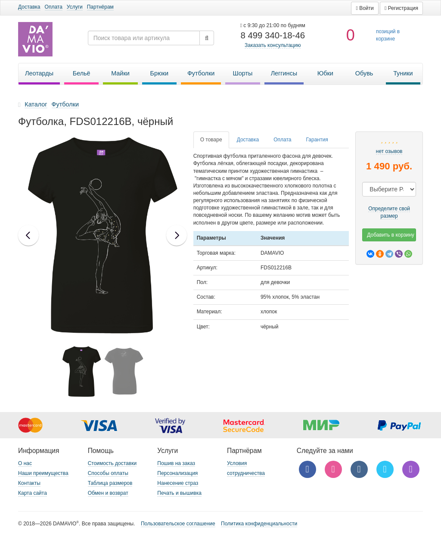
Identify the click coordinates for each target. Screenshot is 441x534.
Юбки (325, 73)
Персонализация (177, 473)
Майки (120, 73)
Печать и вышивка (179, 493)
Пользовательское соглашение (178, 524)
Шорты (243, 73)
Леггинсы (284, 73)
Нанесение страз (177, 483)
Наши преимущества (43, 473)
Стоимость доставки (112, 463)
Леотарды (39, 73)
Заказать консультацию (273, 45)
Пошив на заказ (176, 463)
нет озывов (389, 151)
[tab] (211, 139)
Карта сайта (32, 493)
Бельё (81, 73)
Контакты (29, 483)
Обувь (364, 73)
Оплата (53, 7)
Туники (403, 73)
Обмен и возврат (108, 493)
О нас (25, 463)
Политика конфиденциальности (259, 524)
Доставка (29, 7)
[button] (364, 8)
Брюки (159, 73)
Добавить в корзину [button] (390, 235)
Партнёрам (100, 7)
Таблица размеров (110, 483)
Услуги (75, 7)
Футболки (200, 73)
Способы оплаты (108, 473)
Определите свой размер (389, 212)
